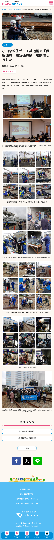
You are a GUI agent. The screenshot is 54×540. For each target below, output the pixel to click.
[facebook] (16, 461)
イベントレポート (15, 9)
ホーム (4, 9)
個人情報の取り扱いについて (27, 499)
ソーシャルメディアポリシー (27, 503)
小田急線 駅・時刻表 (35, 431)
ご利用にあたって (27, 489)
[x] (27, 461)
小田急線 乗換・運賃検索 (34, 438)
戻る (26, 448)
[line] (37, 461)
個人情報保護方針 (27, 494)
